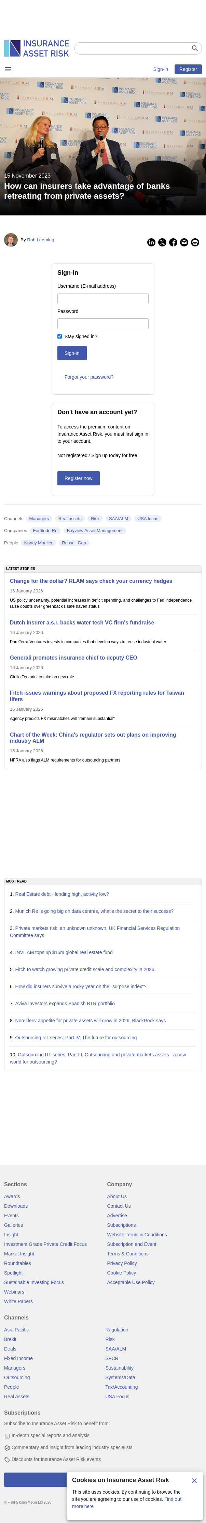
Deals (10, 1349)
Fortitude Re (45, 530)
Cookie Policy (121, 1273)
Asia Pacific (16, 1329)
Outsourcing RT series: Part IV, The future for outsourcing (76, 1037)
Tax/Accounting (122, 1387)
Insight (11, 1234)
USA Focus (117, 1396)
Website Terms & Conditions (137, 1234)
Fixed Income (18, 1358)
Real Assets (16, 1396)
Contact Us (119, 1206)
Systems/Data (120, 1377)
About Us (117, 1196)
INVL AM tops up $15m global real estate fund (64, 952)
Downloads (16, 1206)
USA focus (148, 518)
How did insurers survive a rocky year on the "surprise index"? (81, 986)
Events (11, 1215)
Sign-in (160, 69)
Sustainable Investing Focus (34, 1282)
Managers (39, 518)
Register (188, 69)
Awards (12, 1196)
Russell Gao (74, 542)
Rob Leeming (40, 239)
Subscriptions (121, 1225)
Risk (95, 518)
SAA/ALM (118, 518)
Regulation (117, 1329)
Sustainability (120, 1368)
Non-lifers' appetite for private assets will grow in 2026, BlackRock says (90, 1020)
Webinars (14, 1292)
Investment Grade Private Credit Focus (45, 1244)
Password (67, 311)
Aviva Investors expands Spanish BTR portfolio (65, 1003)
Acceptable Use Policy (131, 1282)
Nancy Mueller (38, 542)
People (11, 1387)
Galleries (13, 1225)
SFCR (112, 1358)
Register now (79, 478)
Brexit (10, 1339)
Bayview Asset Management (95, 530)
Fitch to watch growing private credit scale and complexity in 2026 (84, 969)
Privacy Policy (122, 1263)
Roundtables (17, 1263)
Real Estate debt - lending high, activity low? (62, 894)
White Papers (18, 1301)
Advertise (117, 1215)
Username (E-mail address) (86, 286)
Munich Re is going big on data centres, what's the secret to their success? (94, 911)
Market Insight (19, 1253)
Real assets (70, 518)
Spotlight (13, 1273)
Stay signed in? (81, 336)
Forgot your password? (89, 377)
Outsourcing (17, 1377)
